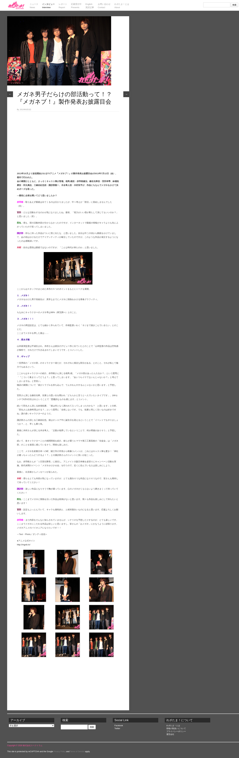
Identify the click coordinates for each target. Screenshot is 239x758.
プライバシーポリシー (176, 731)
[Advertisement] (68, 136)
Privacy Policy (60, 751)
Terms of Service (77, 751)
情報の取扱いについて (176, 728)
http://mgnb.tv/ (23, 544)
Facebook (118, 725)
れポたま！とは (173, 725)
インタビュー (16, 83)
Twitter (117, 728)
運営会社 (170, 734)
